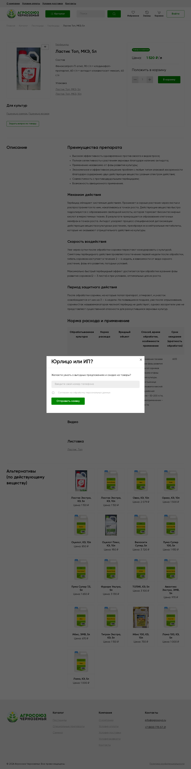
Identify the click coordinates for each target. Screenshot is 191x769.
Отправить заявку (68, 401)
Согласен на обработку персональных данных (84, 393)
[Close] (141, 360)
